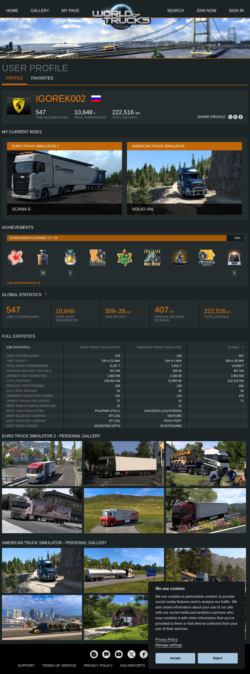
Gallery (40, 11)
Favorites (42, 78)
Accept (175, 658)
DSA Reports (132, 665)
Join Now (206, 11)
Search (175, 11)
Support (26, 665)
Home (12, 11)
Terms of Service (59, 665)
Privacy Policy (98, 665)
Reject (217, 658)
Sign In (236, 11)
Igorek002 (61, 99)
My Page (71, 11)
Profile (14, 78)
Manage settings (169, 645)
